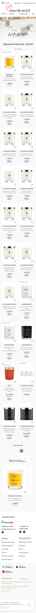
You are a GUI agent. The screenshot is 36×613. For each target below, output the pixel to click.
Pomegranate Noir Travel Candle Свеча (26, 268)
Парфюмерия (23, 14)
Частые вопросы (7, 559)
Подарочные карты (8, 542)
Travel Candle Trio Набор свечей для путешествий (27, 389)
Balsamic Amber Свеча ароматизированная (9, 349)
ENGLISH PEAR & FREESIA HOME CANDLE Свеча (9, 269)
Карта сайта (24, 578)
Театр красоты (23, 552)
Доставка (5, 549)
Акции (21, 549)
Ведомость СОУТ (6, 591)
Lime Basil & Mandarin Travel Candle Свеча (9, 192)
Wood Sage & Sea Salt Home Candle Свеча (9, 154)
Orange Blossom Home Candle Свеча (26, 192)
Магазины (17, 3)
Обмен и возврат (7, 556)
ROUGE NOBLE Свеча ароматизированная (15, 499)
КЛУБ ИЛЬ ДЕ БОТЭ (25, 542)
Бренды (11, 14)
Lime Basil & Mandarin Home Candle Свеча (26, 154)
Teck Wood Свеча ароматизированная (26, 348)
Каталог (4, 14)
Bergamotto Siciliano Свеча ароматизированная (26, 308)
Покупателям (27, 3)
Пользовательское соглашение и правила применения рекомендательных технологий (15, 587)
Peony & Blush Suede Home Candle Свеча (26, 115)
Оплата (4, 552)
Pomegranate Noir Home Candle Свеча (26, 229)
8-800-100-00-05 (9, 529)
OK (29, 605)
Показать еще (18, 445)
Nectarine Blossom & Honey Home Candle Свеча (9, 230)
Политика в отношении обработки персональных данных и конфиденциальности (16, 582)
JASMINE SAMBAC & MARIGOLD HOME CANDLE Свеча (9, 430)
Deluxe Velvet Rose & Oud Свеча (26, 429)
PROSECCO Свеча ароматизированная (9, 79)
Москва (6, 3)
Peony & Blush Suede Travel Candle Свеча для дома (9, 116)
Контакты (22, 556)
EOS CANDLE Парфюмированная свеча (9, 389)
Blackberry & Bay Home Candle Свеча (26, 78)
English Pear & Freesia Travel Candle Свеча (9, 307)
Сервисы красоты (7, 545)
